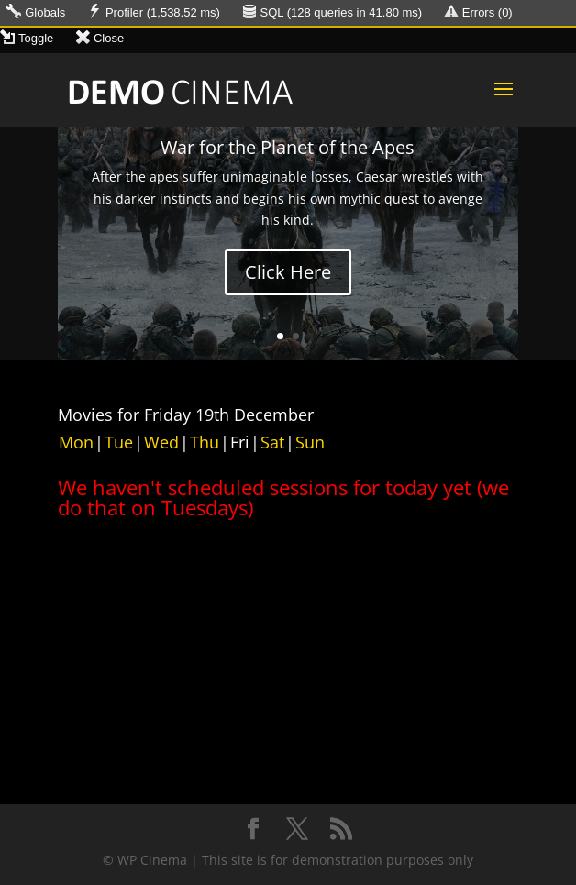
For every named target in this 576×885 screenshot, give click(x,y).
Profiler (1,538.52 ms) (162, 12)
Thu (204, 442)
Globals (45, 12)
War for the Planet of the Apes (288, 147)
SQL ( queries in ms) (341, 12)
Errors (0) (487, 12)
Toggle (35, 38)
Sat (272, 442)
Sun (310, 442)
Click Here (288, 272)
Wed (161, 442)
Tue (119, 442)
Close (109, 38)
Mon (76, 442)
